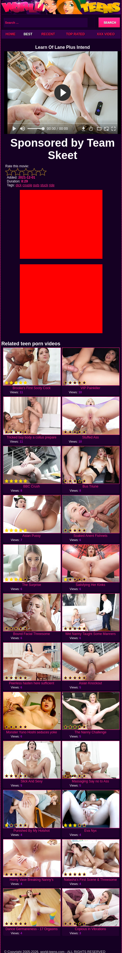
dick (18, 185)
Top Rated (75, 34)
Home (10, 34)
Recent (48, 34)
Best (28, 34)
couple (27, 185)
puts (36, 185)
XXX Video (106, 34)
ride (52, 185)
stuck (44, 185)
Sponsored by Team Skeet (62, 149)
